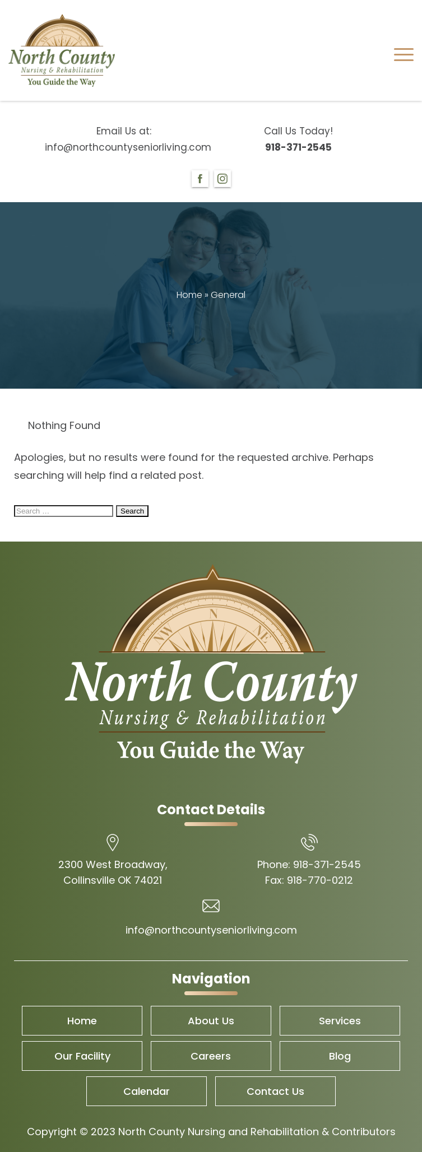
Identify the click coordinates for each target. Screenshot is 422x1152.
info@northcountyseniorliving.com (123, 147)
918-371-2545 (298, 147)
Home (189, 294)
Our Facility (82, 1056)
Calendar (146, 1091)
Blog (340, 1056)
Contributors (364, 1132)
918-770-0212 (320, 880)
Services (340, 1021)
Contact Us (275, 1091)
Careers (211, 1056)
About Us (211, 1021)
